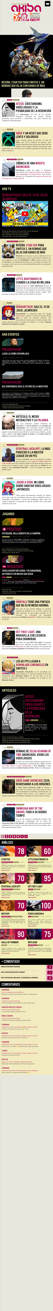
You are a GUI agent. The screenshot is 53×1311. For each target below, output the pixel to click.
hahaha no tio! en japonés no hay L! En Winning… (15, 1037)
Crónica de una (30, 165)
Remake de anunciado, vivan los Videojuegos (33, 754)
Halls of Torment (10, 942)
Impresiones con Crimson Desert (10, 552)
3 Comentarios (17, 160)
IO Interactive (18, 646)
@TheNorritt (12, 357)
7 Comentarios (20, 778)
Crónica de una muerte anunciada (10, 967)
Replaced (32, 942)
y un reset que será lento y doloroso (32, 135)
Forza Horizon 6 (36, 913)
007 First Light (35, 886)
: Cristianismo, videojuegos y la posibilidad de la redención (33, 107)
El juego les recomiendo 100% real (11, 1055)
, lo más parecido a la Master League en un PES (33, 452)
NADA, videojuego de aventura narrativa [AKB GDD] (16, 742)
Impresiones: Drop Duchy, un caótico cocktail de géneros (17, 591)
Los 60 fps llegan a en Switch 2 (32, 665)
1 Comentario (20, 130)
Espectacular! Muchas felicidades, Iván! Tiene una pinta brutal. (18, 1064)
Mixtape (5, 913)
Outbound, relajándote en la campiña (21, 533)
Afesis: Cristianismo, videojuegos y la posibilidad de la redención (35, 706)
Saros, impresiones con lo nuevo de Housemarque (15, 234)
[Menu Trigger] (47, 3)
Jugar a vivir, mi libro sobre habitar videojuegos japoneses (17, 1062)
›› (25, 836)
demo (25, 286)
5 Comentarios (48, 916)
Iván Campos (6, 479)
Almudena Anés (6, 101)
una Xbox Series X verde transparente (16, 766)
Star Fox (5, 859)
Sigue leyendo (6, 870)
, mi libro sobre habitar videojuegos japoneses (33, 486)
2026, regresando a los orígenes (33, 782)
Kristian (5, 160)
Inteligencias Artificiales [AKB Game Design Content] (16, 740)
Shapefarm (32, 617)
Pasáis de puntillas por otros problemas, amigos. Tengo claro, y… (19, 1003)
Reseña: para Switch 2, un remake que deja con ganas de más (31, 249)
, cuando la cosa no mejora (33, 280)
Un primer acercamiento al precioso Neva (13, 407)
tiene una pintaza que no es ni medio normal (33, 603)
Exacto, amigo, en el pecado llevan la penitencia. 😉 (15, 1072)
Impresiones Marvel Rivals (9, 593)
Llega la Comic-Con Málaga (15, 353)
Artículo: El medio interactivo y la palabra (13, 737)
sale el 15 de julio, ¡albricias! (33, 308)
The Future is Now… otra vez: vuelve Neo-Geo (14, 236)
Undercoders (20, 316)
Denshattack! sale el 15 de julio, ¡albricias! (25, 197)
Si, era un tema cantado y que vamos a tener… (14, 1011)
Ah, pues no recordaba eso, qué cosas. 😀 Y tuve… (15, 1029)
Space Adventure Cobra (15, 580)
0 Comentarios (26, 101)
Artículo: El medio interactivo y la (32, 418)
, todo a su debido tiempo (31, 812)
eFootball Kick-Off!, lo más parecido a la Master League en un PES (19, 1027)
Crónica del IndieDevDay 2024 (10, 404)
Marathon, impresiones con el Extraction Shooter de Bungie (18, 551)
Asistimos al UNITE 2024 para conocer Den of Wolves (16, 406)
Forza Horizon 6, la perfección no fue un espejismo (15, 233)
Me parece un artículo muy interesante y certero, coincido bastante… (20, 994)
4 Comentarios (17, 446)
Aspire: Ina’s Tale (6, 589)
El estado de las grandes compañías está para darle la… (17, 1020)
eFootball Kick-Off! (10, 886)
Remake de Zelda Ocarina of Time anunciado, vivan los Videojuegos (20, 231)
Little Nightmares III (38, 859)
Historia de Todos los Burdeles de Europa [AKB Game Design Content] (20, 739)
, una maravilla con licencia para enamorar (31, 635)
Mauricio (5, 130)
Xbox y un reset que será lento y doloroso (13, 972)
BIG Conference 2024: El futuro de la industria (25, 386)
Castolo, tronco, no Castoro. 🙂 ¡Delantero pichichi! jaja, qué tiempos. (20, 1046)
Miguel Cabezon (13, 390)
